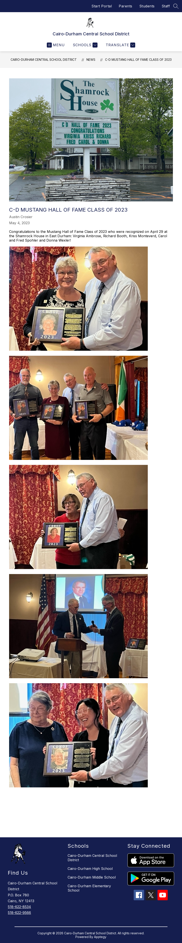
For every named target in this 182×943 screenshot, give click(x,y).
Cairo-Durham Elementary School (89, 888)
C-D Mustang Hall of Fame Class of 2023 (138, 59)
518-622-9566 (19, 912)
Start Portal (101, 6)
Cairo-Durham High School (90, 868)
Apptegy (100, 937)
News (90, 59)
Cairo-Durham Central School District (44, 59)
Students (147, 6)
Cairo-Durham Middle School (92, 877)
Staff (166, 6)
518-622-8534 (19, 907)
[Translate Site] (120, 45)
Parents (125, 6)
